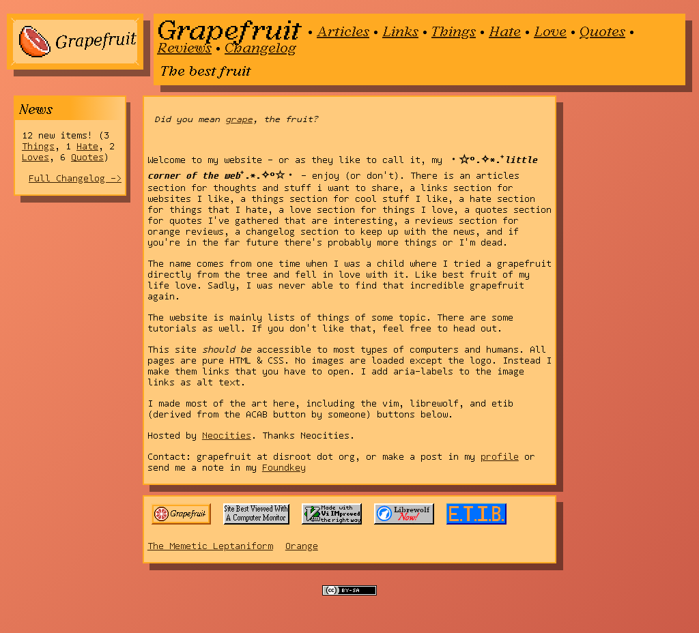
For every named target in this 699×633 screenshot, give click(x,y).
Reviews (184, 47)
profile (500, 457)
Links (400, 31)
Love (550, 31)
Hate (505, 31)
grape (239, 119)
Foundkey (284, 467)
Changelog (260, 47)
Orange (301, 546)
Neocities (226, 435)
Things (453, 31)
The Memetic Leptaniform (210, 546)
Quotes (602, 31)
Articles (343, 31)
